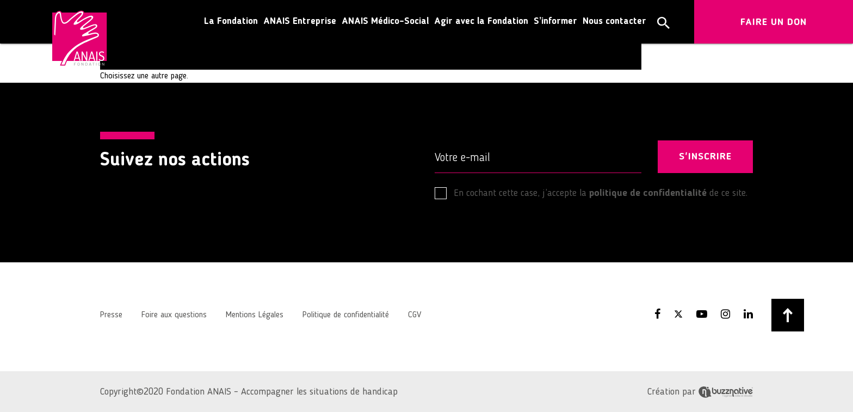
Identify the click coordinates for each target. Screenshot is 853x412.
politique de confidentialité (648, 193)
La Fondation (231, 21)
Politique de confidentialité (345, 315)
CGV (414, 315)
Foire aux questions (174, 315)
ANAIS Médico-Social (385, 21)
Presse (111, 315)
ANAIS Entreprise (299, 21)
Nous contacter (614, 21)
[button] (663, 22)
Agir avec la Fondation (481, 21)
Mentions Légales (254, 315)
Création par (700, 392)
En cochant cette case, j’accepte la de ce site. (591, 193)
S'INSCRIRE (705, 157)
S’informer (555, 21)
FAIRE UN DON (773, 22)
